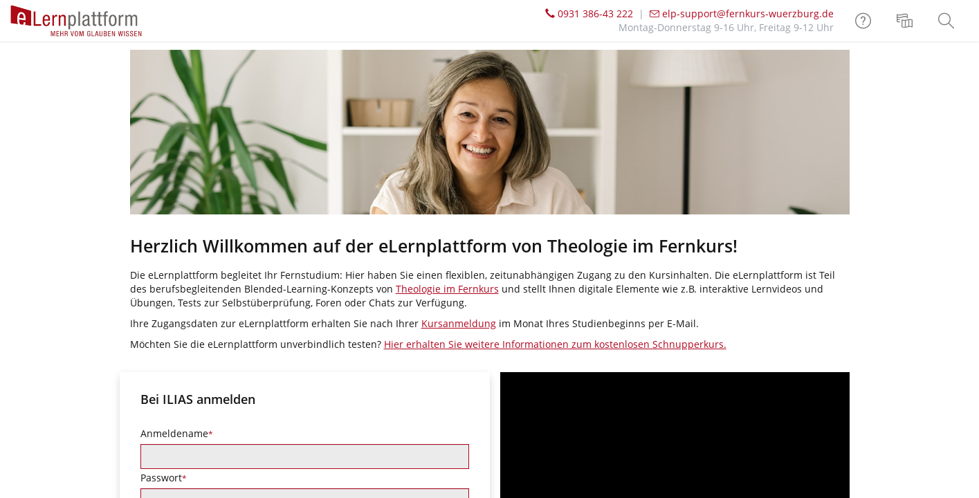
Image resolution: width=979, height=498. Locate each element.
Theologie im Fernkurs (447, 288)
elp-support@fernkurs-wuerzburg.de (742, 13)
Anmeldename (176, 433)
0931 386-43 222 (589, 13)
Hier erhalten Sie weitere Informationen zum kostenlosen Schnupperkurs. (555, 344)
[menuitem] (906, 21)
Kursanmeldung (458, 323)
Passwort (163, 477)
